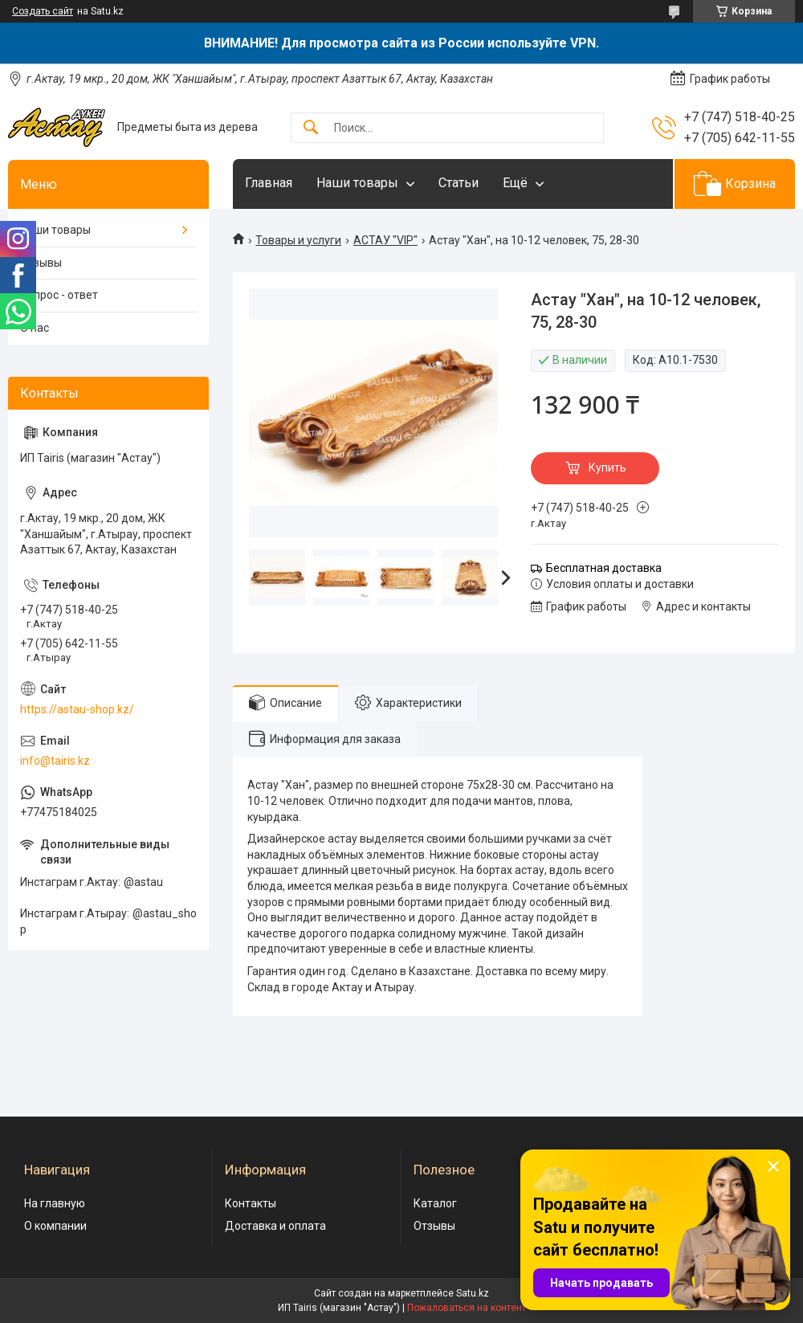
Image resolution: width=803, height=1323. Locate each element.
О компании (55, 1225)
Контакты (250, 1203)
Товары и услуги (298, 240)
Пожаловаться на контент (466, 1307)
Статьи (458, 182)
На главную (54, 1203)
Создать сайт (42, 11)
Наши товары (357, 182)
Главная (268, 182)
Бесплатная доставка (604, 567)
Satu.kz (472, 1293)
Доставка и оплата (275, 1225)
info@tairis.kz (55, 760)
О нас (34, 327)
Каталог (435, 1203)
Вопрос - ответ (59, 294)
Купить (607, 467)
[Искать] (311, 128)
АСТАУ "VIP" (385, 240)
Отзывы (41, 262)
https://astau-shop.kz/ (77, 709)
